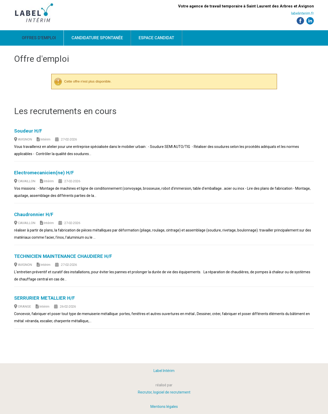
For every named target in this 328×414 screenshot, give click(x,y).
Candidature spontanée (97, 37)
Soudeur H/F (28, 131)
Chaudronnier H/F (33, 214)
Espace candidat (156, 37)
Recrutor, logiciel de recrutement (164, 392)
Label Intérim (164, 371)
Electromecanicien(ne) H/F (44, 173)
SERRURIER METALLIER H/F (44, 298)
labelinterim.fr (302, 13)
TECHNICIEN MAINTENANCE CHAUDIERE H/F (63, 256)
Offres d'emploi (39, 37)
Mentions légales (164, 407)
